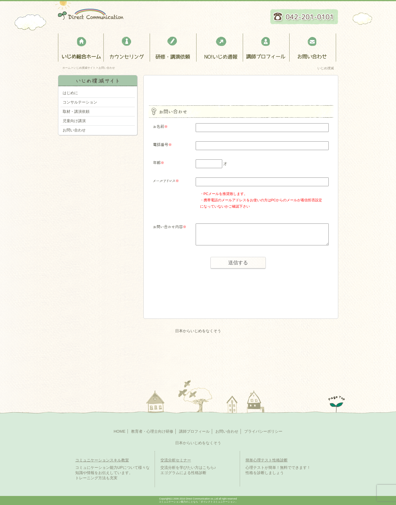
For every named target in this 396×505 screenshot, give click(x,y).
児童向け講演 (74, 121)
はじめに (70, 93)
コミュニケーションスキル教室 (102, 460)
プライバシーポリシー (263, 431)
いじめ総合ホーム (80, 47)
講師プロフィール (266, 47)
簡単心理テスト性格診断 (266, 460)
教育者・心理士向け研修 (173, 47)
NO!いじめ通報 (220, 47)
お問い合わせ (313, 47)
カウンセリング (127, 47)
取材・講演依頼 (76, 111)
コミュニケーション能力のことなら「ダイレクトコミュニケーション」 (198, 501)
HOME (119, 431)
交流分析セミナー (175, 460)
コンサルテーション (80, 102)
